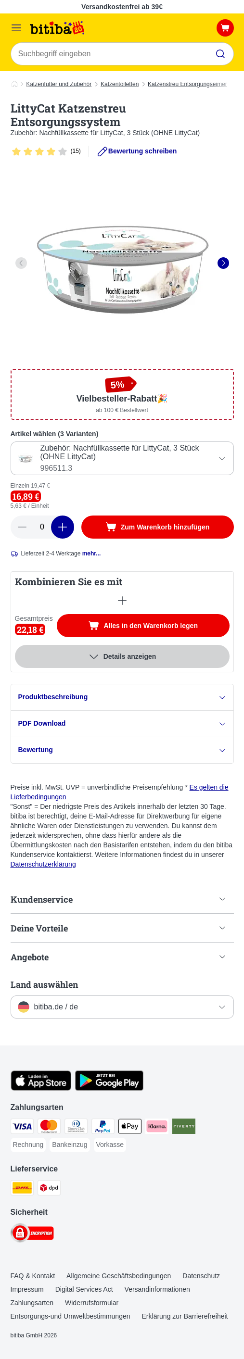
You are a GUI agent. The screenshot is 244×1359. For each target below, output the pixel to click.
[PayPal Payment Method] (103, 1128)
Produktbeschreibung (122, 697)
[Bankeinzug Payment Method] (69, 1145)
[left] (21, 263)
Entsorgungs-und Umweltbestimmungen (70, 1316)
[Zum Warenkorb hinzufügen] (157, 527)
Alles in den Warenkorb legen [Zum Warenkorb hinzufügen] (158, 626)
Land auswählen (44, 984)
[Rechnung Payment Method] (28, 1145)
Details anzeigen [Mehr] (122, 656)
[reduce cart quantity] (22, 527)
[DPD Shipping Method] (49, 1189)
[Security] (32, 1234)
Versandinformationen (157, 1289)
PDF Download (122, 723)
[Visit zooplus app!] (41, 1088)
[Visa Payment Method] (22, 1128)
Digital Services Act (84, 1289)
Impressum (27, 1289)
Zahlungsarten (32, 1303)
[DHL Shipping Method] (22, 1189)
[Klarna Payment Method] (156, 1128)
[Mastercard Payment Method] (49, 1128)
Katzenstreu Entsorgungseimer (187, 84)
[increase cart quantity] (62, 527)
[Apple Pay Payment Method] (129, 1128)
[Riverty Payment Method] (183, 1128)
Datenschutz (201, 1276)
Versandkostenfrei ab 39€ (122, 7)
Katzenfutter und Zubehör (58, 84)
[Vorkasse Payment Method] (110, 1145)
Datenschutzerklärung (43, 864)
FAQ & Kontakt (33, 1276)
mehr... (91, 553)
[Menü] (16, 28)
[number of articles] (42, 527)
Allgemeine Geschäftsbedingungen (118, 1276)
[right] (223, 263)
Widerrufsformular (91, 1303)
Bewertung (122, 750)
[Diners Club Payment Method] (76, 1128)
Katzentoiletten (120, 84)
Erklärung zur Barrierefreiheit (185, 1316)
